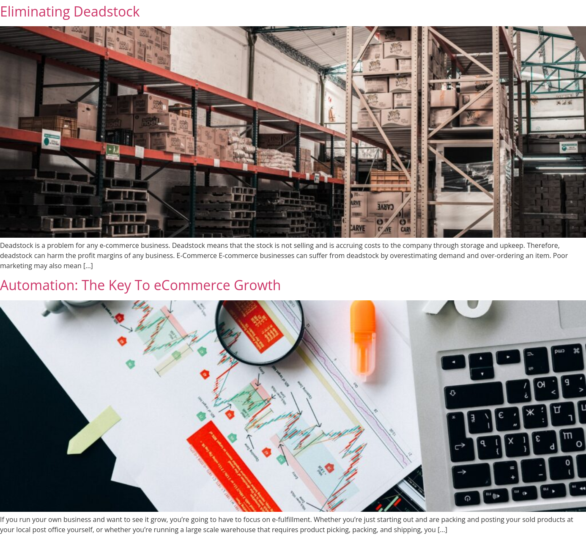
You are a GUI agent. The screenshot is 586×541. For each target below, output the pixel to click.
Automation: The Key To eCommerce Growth (140, 285)
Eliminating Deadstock (70, 11)
